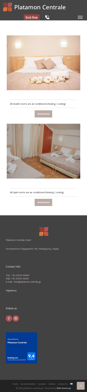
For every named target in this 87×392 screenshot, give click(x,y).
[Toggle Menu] (80, 17)
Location (42, 383)
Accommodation (28, 383)
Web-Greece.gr (64, 388)
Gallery (51, 383)
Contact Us (63, 383)
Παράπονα (11, 290)
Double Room (19, 95)
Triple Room (18, 183)
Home (15, 383)
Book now (43, 113)
